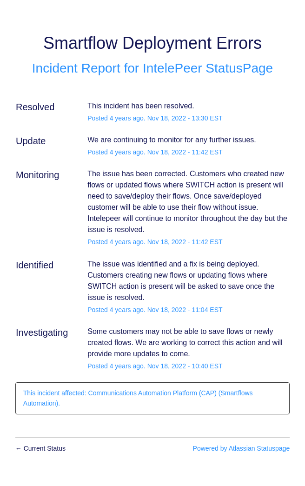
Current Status (40, 448)
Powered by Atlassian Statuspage (241, 448)
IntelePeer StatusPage (208, 68)
